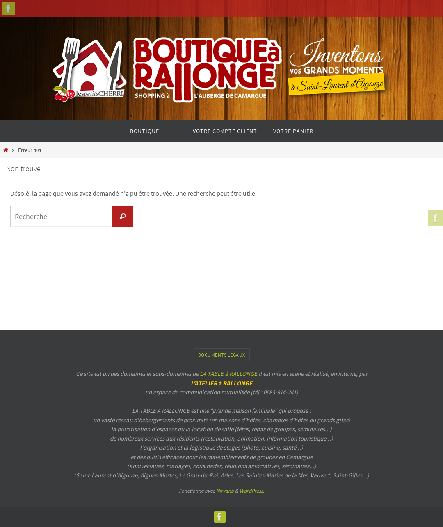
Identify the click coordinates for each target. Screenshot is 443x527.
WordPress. (252, 490)
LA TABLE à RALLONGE (228, 374)
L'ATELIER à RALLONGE (221, 383)
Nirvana (225, 490)
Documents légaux (221, 355)
